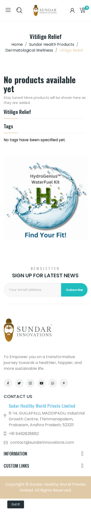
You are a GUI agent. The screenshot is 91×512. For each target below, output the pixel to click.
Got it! (15, 504)
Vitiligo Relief (17, 112)
